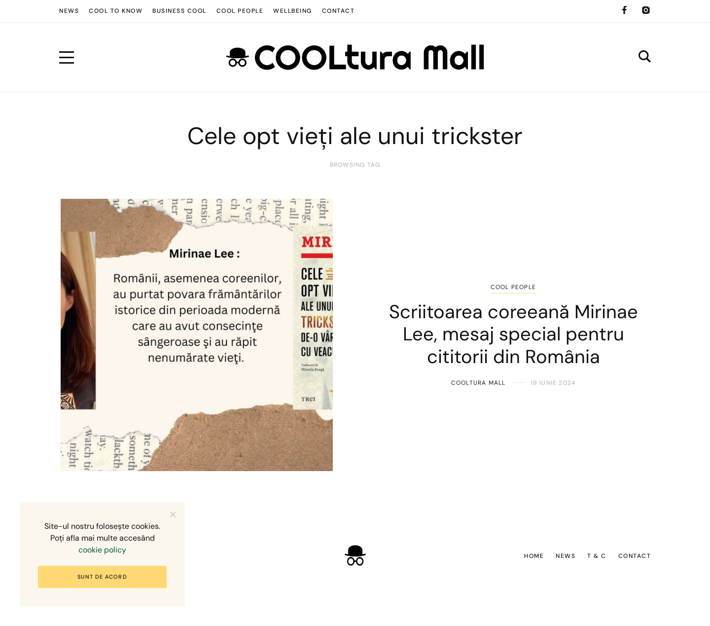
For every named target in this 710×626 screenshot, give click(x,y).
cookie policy (102, 550)
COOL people (513, 287)
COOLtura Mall (478, 383)
